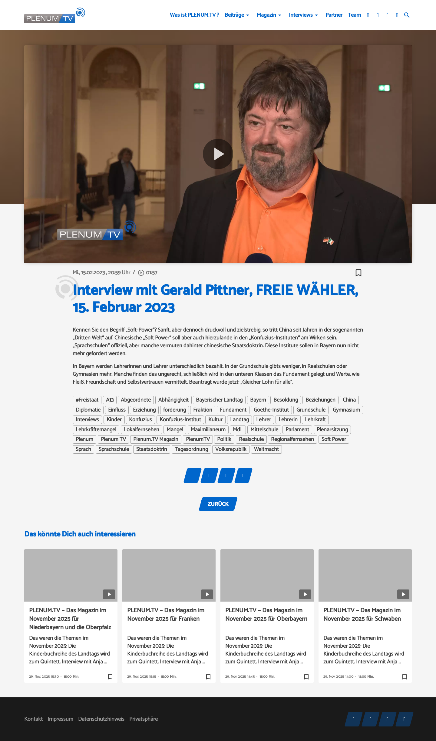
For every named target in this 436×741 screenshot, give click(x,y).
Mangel (175, 430)
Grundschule (310, 410)
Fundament (233, 410)
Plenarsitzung (332, 430)
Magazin (266, 15)
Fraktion (202, 410)
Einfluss (117, 410)
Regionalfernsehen (292, 439)
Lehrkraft (315, 420)
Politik (224, 439)
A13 (110, 400)
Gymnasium (346, 410)
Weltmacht (266, 449)
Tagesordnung (191, 449)
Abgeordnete (136, 400)
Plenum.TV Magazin (155, 439)
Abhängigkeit (173, 400)
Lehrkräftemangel (96, 430)
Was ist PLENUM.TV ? (194, 15)
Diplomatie (88, 410)
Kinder (114, 420)
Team (354, 15)
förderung (174, 410)
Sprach (83, 449)
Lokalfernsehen (141, 430)
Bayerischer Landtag (219, 400)
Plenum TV (113, 439)
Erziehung (144, 410)
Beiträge (234, 15)
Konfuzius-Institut (180, 420)
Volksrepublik (230, 449)
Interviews (301, 15)
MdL (238, 430)
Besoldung (285, 400)
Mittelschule (264, 430)
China (349, 400)
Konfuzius (140, 420)
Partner (333, 15)
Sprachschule (114, 449)
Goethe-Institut (271, 410)
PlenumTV (198, 439)
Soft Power (334, 439)
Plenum (84, 439)
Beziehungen (320, 400)
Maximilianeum (208, 430)
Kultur (215, 420)
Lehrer (263, 420)
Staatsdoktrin (151, 449)
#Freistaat (87, 400)
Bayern (258, 400)
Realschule (251, 439)
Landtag (239, 420)
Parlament (297, 430)
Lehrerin (288, 420)
